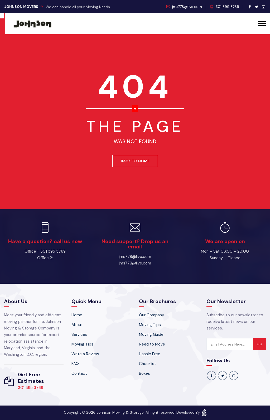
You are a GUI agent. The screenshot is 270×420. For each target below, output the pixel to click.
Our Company (151, 315)
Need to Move (152, 344)
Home (76, 315)
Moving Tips (82, 344)
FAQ (75, 363)
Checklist (147, 363)
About (77, 324)
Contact (79, 373)
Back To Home (135, 161)
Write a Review (85, 354)
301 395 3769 (227, 6)
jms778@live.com (187, 6)
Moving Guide (151, 334)
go (259, 344)
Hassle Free (149, 354)
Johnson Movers (23, 6)
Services (79, 334)
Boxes (144, 373)
